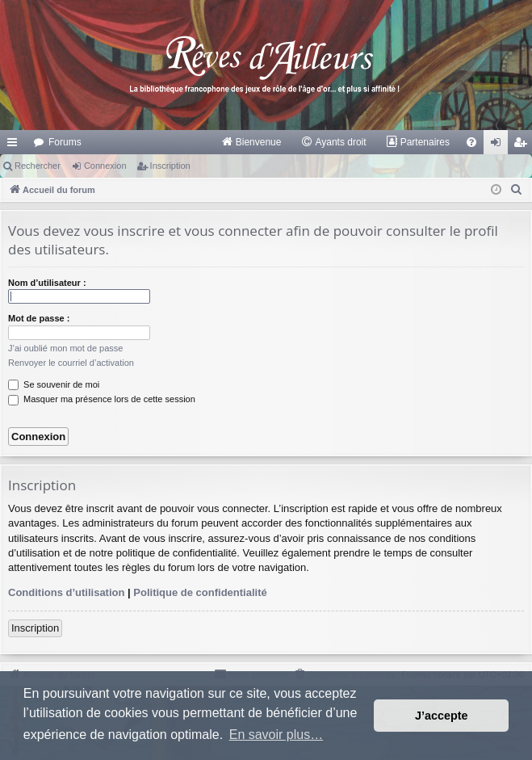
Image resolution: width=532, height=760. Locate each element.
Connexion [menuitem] (499, 145)
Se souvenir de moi (53, 384)
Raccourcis (15, 145)
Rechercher (38, 165)
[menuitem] (251, 142)
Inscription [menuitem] (523, 145)
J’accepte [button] (441, 715)
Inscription (170, 165)
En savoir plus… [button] (276, 734)
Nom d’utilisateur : (47, 283)
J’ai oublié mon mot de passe (65, 348)
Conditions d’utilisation (66, 592)
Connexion (105, 165)
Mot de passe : (38, 318)
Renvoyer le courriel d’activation (71, 362)
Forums (65, 142)
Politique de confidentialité (199, 592)
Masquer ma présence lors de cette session (101, 399)
